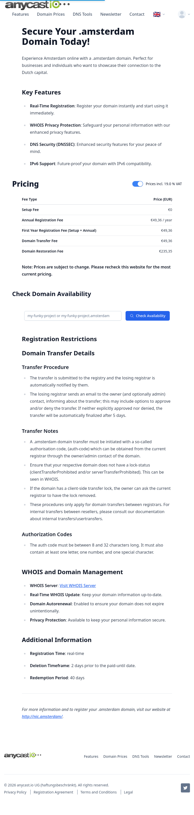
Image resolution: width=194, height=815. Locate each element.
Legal (128, 792)
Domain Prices (51, 14)
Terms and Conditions (99, 792)
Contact (137, 14)
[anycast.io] (37, 5)
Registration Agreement (54, 792)
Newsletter (111, 14)
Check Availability (147, 315)
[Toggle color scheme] (171, 14)
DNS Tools (82, 14)
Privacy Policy (15, 792)
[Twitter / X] (185, 787)
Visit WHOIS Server (78, 585)
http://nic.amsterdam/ (42, 716)
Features (20, 14)
